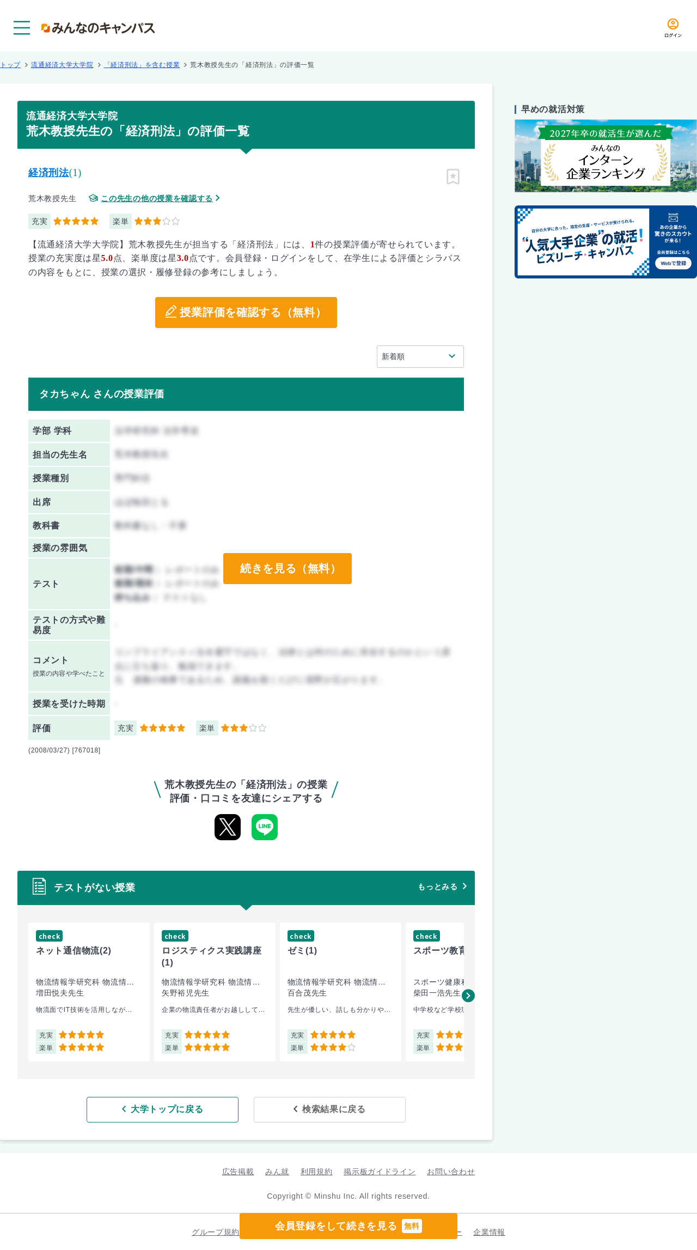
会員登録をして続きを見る (348, 1226)
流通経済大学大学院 (62, 65)
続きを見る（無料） (290, 569)
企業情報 (489, 1231)
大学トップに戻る (175, 1108)
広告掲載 (238, 1171)
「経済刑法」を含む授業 (142, 65)
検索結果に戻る (325, 1108)
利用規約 (317, 1171)
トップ (10, 65)
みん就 (277, 1171)
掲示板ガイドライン (379, 1171)
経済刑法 (48, 172)
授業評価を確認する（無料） (253, 313)
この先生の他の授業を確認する (157, 199)
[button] (468, 996)
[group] (89, 992)
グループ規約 (216, 1231)
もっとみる (438, 886)
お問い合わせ (451, 1171)
